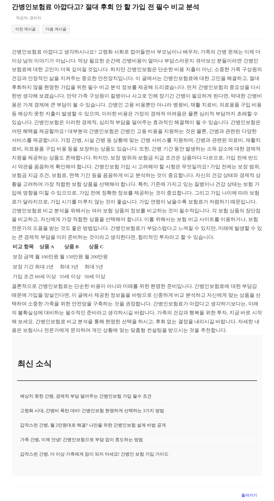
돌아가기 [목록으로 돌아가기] (249, 496)
